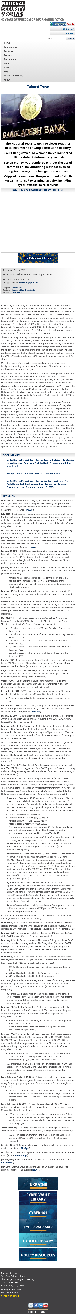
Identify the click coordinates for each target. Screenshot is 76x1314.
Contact (70, 33)
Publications (10, 46)
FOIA (6, 63)
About (7, 79)
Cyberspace (17, 288)
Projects (8, 55)
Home (7, 42)
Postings (8, 51)
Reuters (35, 711)
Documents (10, 59)
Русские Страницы (14, 75)
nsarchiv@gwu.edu (28, 282)
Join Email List (67, 28)
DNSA (7, 67)
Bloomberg (21, 1155)
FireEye (28, 509)
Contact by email (10, 1295)
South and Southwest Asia (23, 290)
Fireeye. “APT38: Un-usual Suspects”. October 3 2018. (33, 473)
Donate (70, 24)
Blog (6, 71)
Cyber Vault (17, 292)
